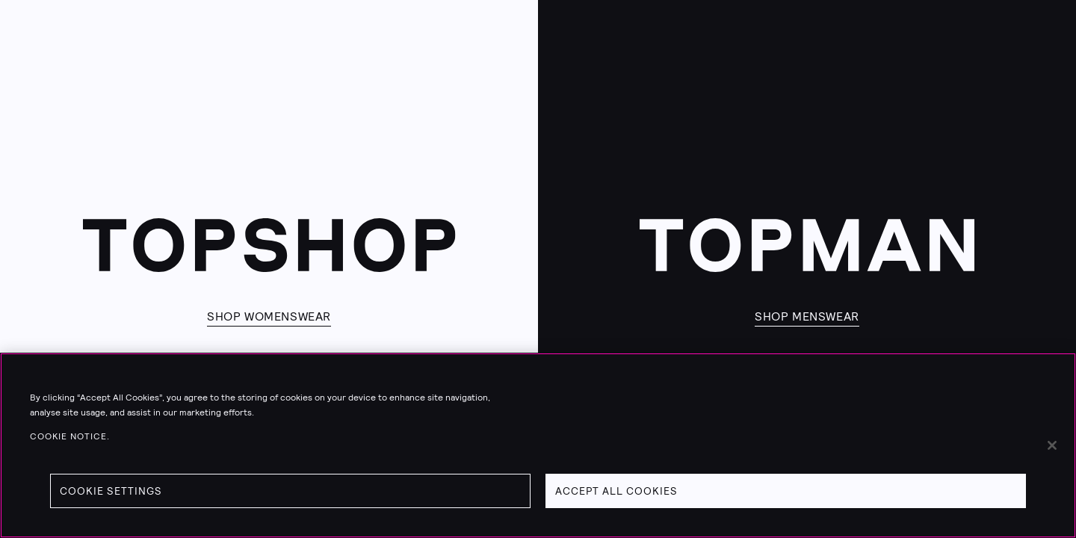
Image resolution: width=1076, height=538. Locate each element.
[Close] (1052, 445)
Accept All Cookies (616, 491)
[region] (538, 445)
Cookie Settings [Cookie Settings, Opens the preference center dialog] (111, 491)
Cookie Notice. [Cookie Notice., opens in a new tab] (70, 436)
